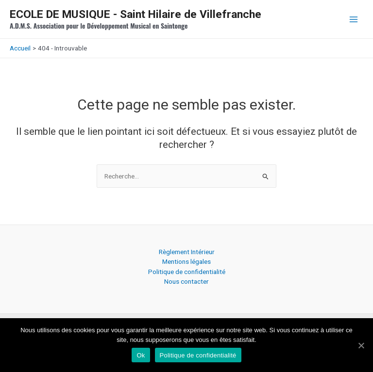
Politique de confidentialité (186, 271)
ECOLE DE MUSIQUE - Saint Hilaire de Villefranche (135, 14)
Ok (140, 355)
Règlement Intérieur (187, 252)
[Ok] (361, 345)
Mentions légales (186, 261)
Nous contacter (186, 281)
